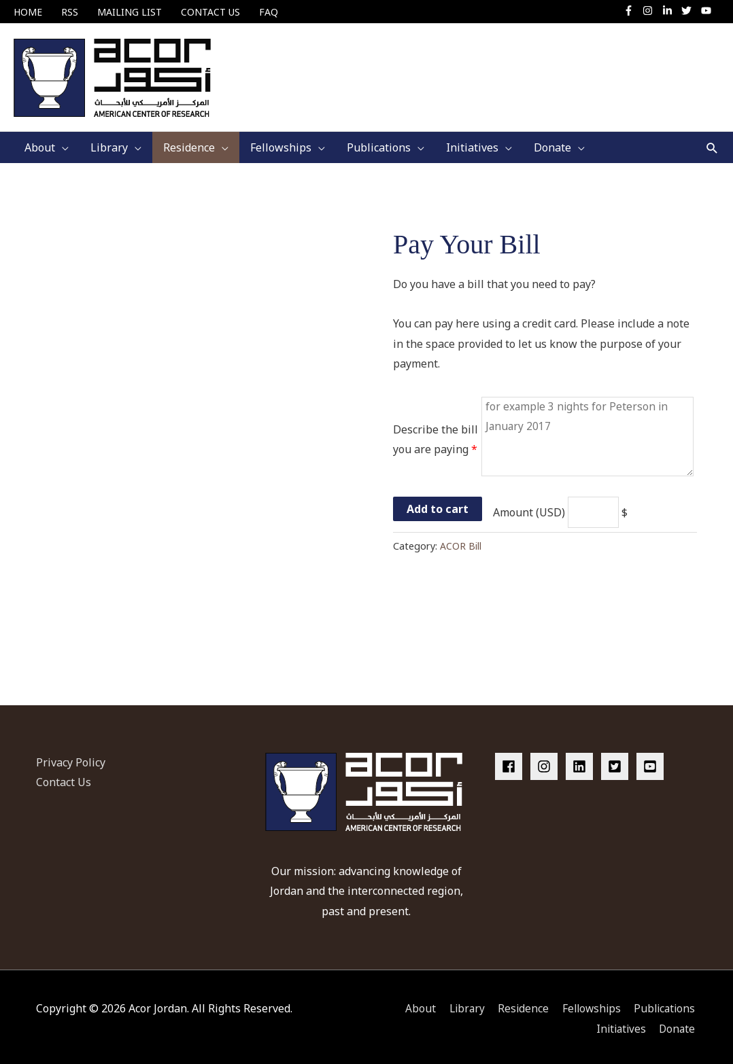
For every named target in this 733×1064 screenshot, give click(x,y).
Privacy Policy (70, 757)
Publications (665, 1004)
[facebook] (511, 761)
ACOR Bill (460, 541)
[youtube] (708, 10)
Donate (678, 1023)
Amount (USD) (523, 508)
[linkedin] (582, 761)
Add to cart (437, 504)
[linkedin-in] (670, 10)
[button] (712, 140)
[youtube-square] (652, 761)
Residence (519, 1004)
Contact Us (63, 777)
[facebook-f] (632, 10)
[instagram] (651, 10)
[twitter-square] (617, 761)
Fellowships (588, 1004)
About (413, 1004)
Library (460, 1004)
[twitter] (689, 10)
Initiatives (620, 1023)
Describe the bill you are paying (435, 433)
